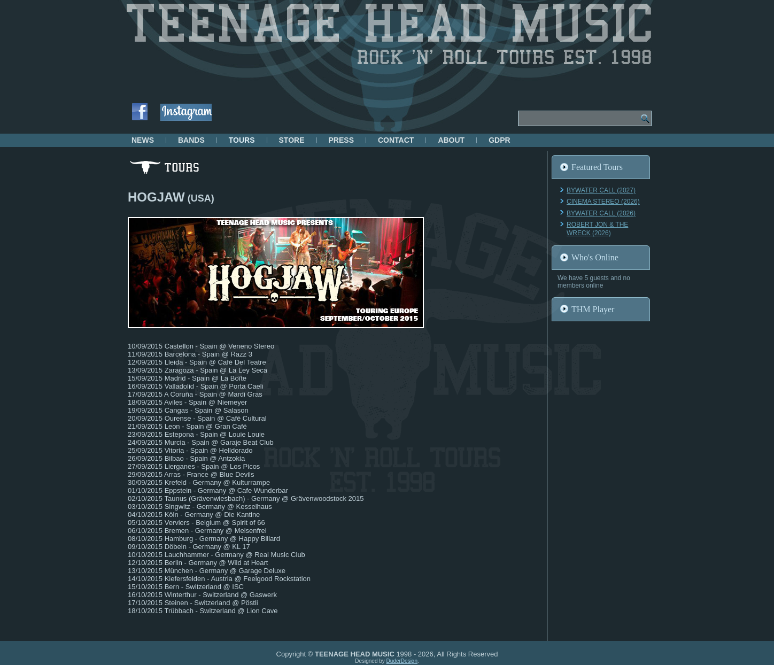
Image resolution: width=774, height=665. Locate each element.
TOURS (242, 140)
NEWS (142, 140)
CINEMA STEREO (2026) (603, 201)
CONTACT (396, 140)
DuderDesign (401, 661)
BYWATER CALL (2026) (601, 213)
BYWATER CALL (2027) (601, 190)
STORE (292, 140)
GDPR (499, 140)
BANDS (191, 140)
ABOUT (451, 140)
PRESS (341, 140)
